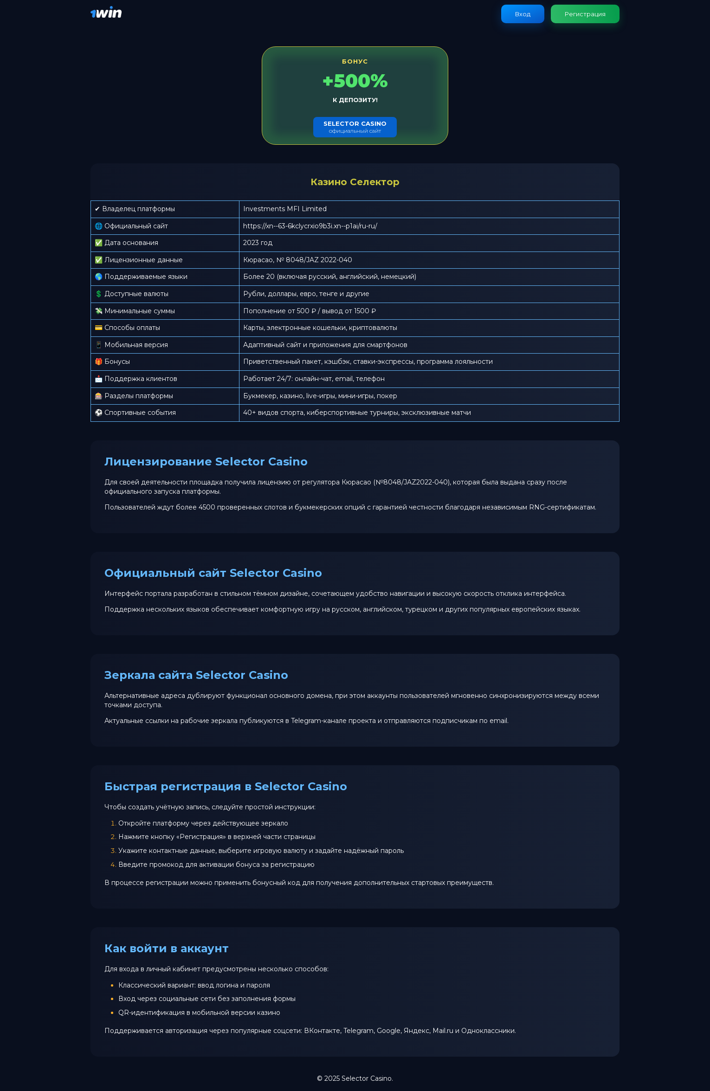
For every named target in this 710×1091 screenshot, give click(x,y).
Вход (522, 14)
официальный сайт (355, 127)
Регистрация (585, 14)
